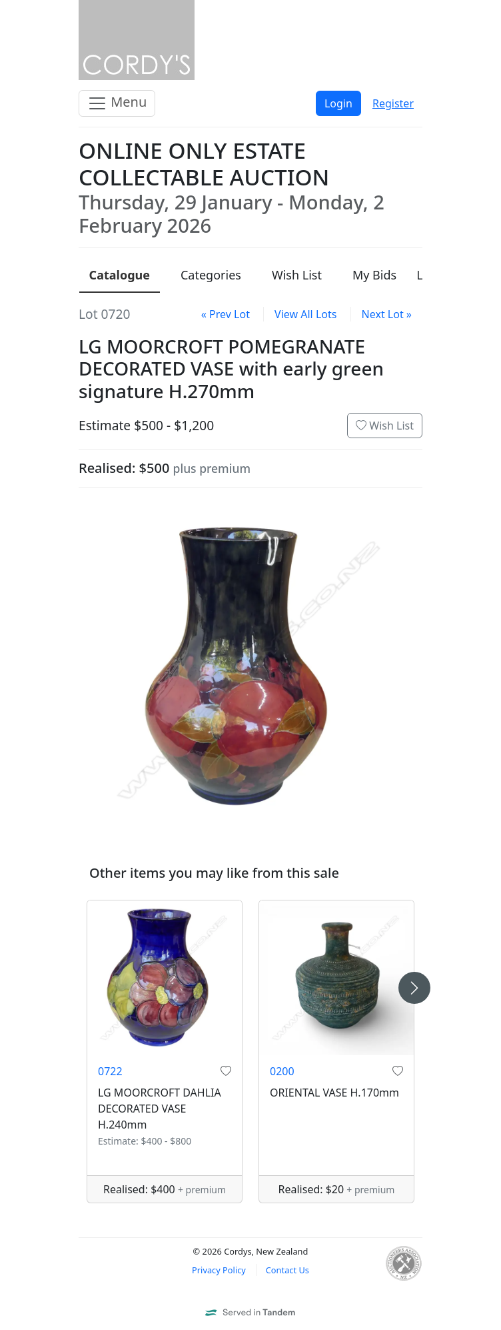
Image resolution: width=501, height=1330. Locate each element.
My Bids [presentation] (374, 275)
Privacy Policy (219, 1270)
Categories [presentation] (211, 275)
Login (338, 103)
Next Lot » (387, 314)
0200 (282, 1071)
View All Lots (305, 314)
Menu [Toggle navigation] (117, 103)
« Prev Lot (225, 314)
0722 (110, 1071)
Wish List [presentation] (297, 275)
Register (393, 103)
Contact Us (287, 1270)
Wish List (385, 425)
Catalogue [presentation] (119, 275)
